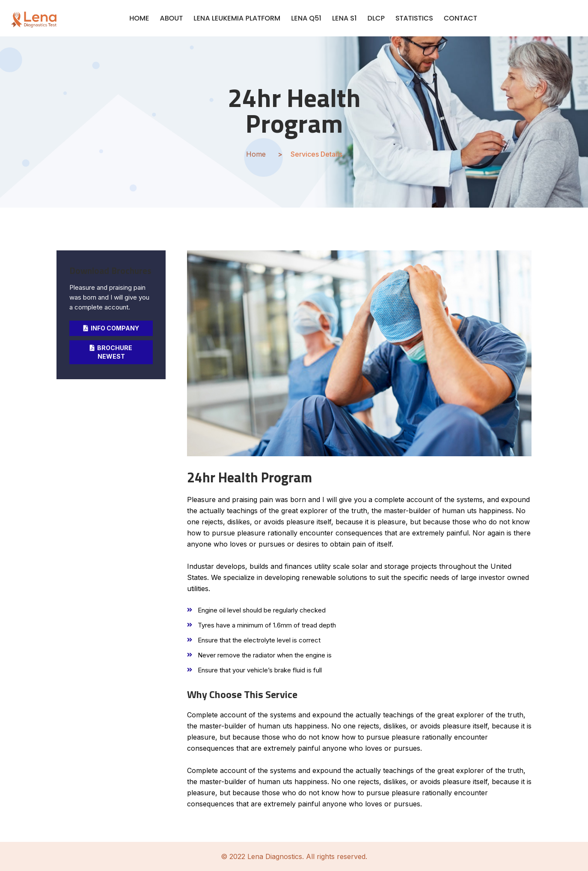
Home (256, 154)
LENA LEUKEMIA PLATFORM (236, 18)
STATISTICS (414, 18)
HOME (139, 18)
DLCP (376, 18)
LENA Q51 (306, 18)
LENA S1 (344, 18)
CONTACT (460, 18)
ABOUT (171, 18)
